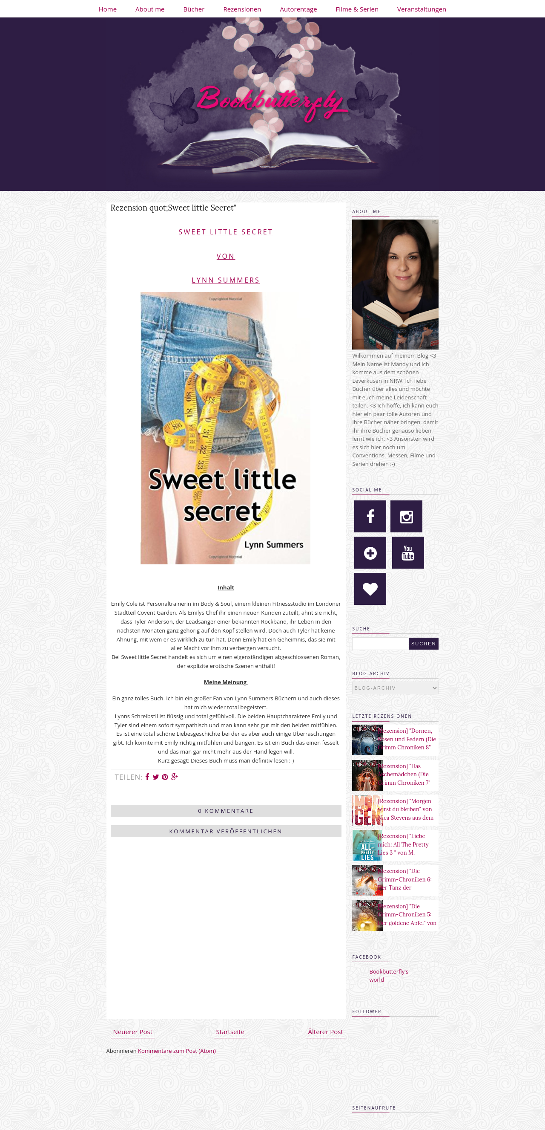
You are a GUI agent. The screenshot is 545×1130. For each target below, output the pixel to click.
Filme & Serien (357, 9)
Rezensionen (242, 9)
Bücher (194, 9)
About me (149, 9)
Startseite (230, 1031)
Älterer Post (325, 1031)
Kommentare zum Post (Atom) (177, 1051)
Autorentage (298, 9)
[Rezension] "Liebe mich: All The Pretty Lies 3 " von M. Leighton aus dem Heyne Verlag (403, 852)
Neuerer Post (132, 1031)
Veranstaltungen (421, 9)
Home (108, 9)
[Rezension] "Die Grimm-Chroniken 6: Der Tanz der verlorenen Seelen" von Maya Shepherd (404, 887)
